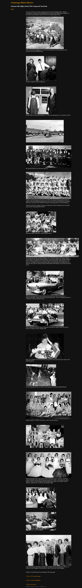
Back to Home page (31, 584)
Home (12, 9)
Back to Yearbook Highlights (33, 580)
